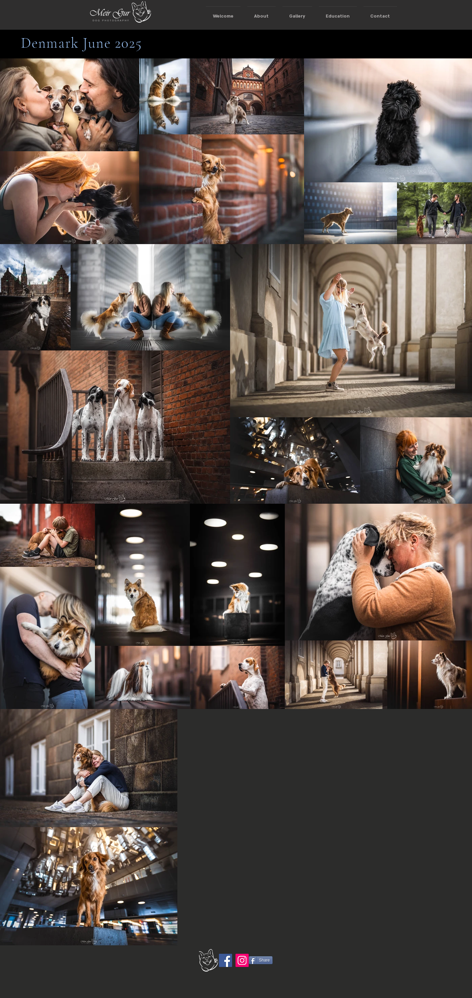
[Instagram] (242, 960)
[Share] (261, 960)
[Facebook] (225, 960)
